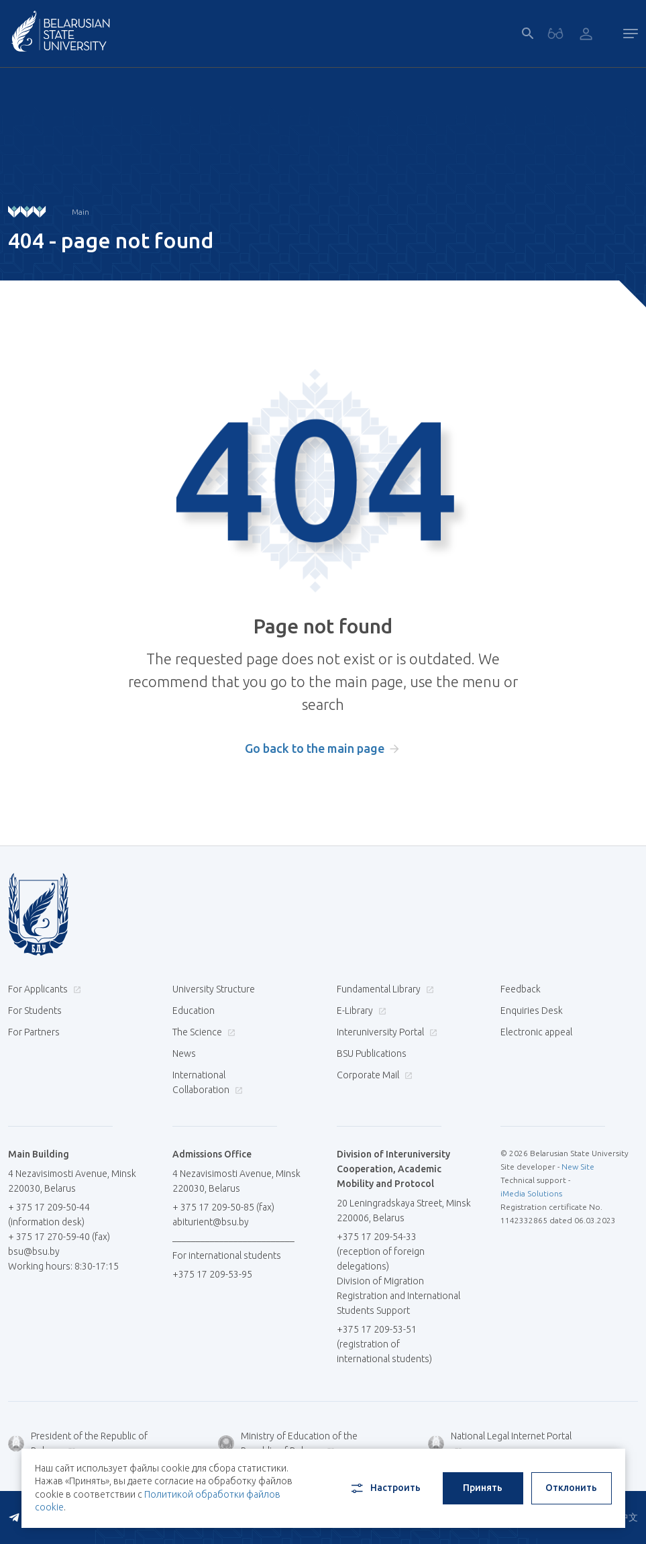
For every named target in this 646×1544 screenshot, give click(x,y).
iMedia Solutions (531, 1193)
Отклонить (571, 1487)
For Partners (34, 1032)
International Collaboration (207, 1082)
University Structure (213, 989)
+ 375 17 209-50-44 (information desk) (49, 1214)
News (184, 1053)
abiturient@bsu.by (210, 1222)
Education (193, 1010)
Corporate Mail (373, 1075)
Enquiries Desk (531, 1010)
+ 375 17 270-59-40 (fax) (59, 1236)
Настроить (385, 1488)
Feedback (520, 989)
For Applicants (43, 989)
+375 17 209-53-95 (212, 1274)
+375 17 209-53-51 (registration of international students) (384, 1344)
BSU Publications (372, 1053)
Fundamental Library (384, 989)
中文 (628, 1517)
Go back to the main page (314, 748)
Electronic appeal (536, 1032)
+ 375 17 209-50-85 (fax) (223, 1207)
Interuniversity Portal (385, 1032)
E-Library (360, 1010)
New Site (577, 1166)
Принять (482, 1487)
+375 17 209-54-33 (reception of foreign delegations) (381, 1251)
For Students (35, 1010)
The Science (202, 1032)
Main (80, 211)
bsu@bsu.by (34, 1251)
